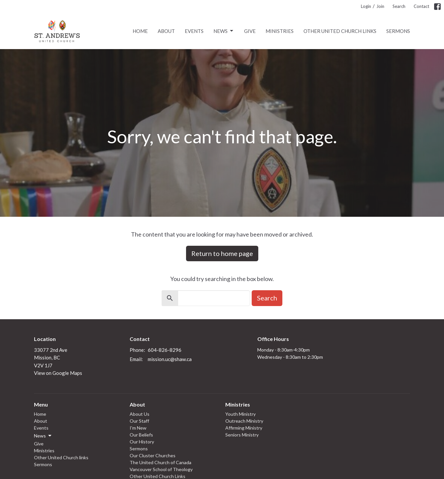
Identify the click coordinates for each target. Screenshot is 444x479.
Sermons (398, 31)
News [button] (43, 436)
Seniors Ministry (242, 434)
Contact (421, 6)
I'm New (138, 428)
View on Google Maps (58, 373)
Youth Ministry (240, 414)
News (223, 31)
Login (366, 6)
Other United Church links (339, 31)
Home (140, 31)
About (166, 31)
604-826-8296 (164, 350)
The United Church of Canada (160, 462)
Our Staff (139, 421)
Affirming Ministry (243, 428)
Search (399, 6)
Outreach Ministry (244, 421)
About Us (139, 414)
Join (380, 6)
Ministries (280, 31)
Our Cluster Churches (152, 455)
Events (194, 31)
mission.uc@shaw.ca (170, 359)
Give (250, 31)
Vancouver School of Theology (161, 469)
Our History (142, 441)
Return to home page (222, 253)
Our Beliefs (141, 434)
